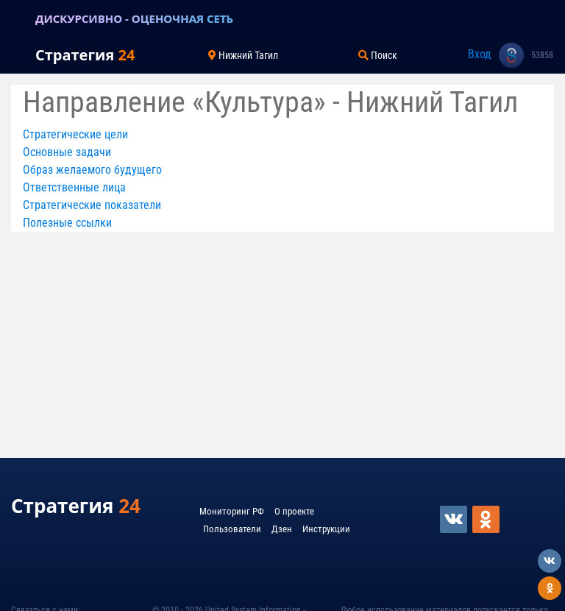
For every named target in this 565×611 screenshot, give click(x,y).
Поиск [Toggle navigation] (377, 55)
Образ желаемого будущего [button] (92, 170)
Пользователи (232, 528)
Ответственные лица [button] (74, 187)
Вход (479, 54)
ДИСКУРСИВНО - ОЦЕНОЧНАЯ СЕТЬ (134, 18)
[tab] (282, 135)
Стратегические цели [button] (75, 134)
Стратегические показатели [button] (92, 205)
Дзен (281, 528)
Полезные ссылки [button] (67, 223)
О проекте (294, 511)
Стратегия (85, 55)
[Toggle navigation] (17, 18)
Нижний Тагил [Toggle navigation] (243, 55)
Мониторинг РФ (231, 511)
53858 (542, 55)
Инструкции (326, 528)
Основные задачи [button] (67, 152)
